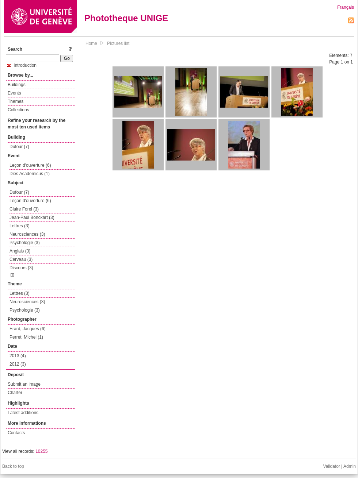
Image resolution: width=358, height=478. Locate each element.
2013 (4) (17, 355)
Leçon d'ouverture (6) (30, 165)
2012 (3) (17, 364)
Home (91, 43)
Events (14, 93)
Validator (331, 466)
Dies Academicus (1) (29, 173)
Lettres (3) (19, 225)
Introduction (22, 65)
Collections (18, 109)
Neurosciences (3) (27, 234)
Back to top (13, 466)
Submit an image (24, 384)
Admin (349, 466)
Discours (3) (21, 267)
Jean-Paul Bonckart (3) (31, 217)
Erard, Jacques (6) (27, 328)
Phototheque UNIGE (126, 18)
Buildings (17, 84)
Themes (15, 101)
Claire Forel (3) (24, 209)
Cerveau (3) (21, 259)
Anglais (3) (19, 251)
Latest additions (23, 412)
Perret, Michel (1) (26, 337)
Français (345, 7)
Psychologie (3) (24, 242)
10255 (41, 451)
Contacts (16, 432)
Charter (15, 392)
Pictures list (118, 43)
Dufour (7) (19, 146)
